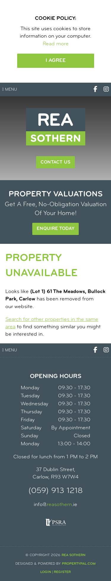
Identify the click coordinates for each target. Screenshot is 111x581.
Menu (9, 89)
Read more (56, 44)
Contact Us (55, 162)
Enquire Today (55, 228)
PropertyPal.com (79, 564)
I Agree (56, 60)
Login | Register (55, 572)
